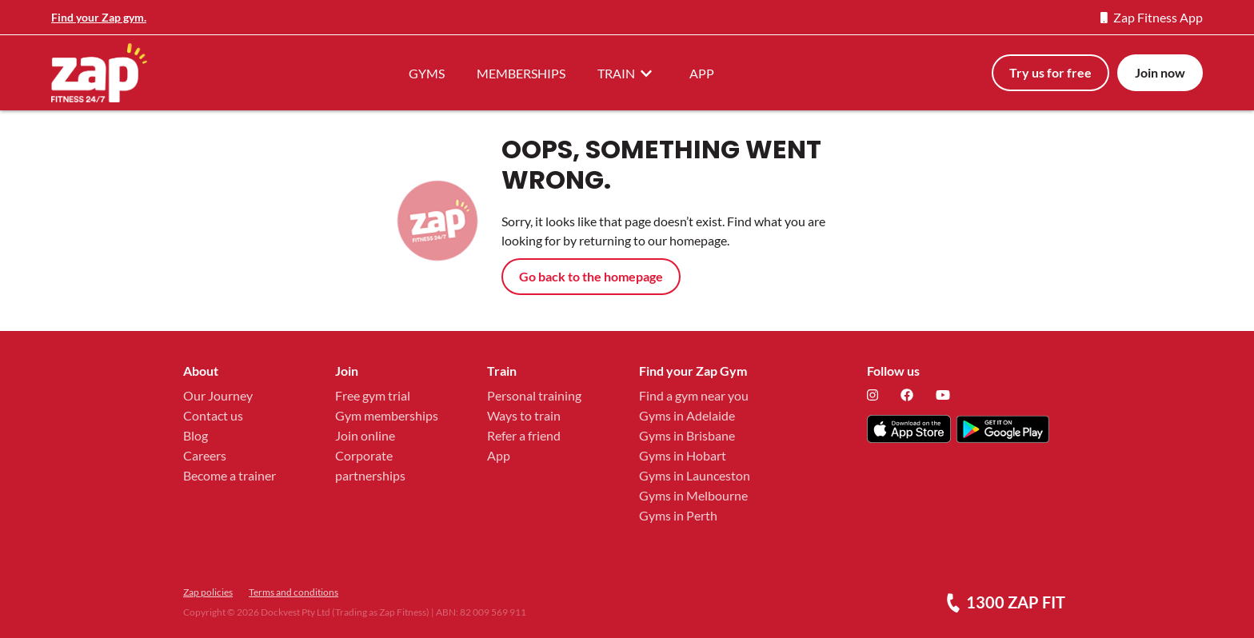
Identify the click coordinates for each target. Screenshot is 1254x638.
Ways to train (524, 415)
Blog (195, 435)
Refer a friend (524, 435)
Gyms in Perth (678, 515)
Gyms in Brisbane (687, 435)
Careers (204, 455)
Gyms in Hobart (682, 455)
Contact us (213, 415)
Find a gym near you (694, 395)
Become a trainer (229, 475)
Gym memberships (386, 415)
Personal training (534, 395)
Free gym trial (372, 395)
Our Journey (218, 395)
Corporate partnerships (370, 465)
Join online (365, 435)
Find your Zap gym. (98, 17)
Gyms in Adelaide (687, 415)
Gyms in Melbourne (693, 495)
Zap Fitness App (1151, 17)
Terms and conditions (293, 592)
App (498, 455)
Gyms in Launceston (694, 475)
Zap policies (208, 592)
